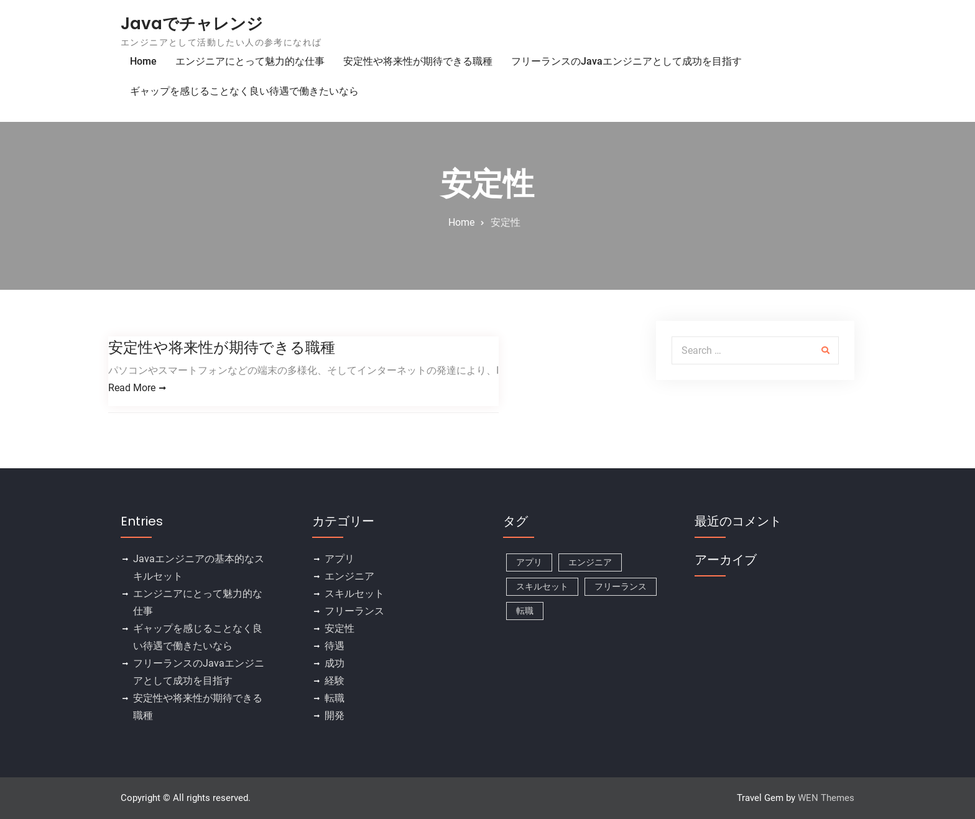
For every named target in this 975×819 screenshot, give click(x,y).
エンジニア (349, 577)
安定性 (339, 629)
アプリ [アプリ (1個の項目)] (529, 563)
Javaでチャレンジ (192, 23)
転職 (334, 699)
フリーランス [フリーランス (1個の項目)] (620, 587)
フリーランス (354, 612)
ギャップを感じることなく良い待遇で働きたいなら (244, 91)
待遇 (334, 646)
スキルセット (354, 594)
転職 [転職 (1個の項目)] (525, 611)
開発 (334, 716)
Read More (131, 388)
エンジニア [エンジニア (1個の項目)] (590, 563)
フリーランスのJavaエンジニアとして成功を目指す (626, 61)
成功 (334, 664)
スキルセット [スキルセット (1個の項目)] (542, 587)
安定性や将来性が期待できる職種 (417, 61)
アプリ (339, 559)
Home (143, 61)
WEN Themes (826, 798)
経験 (334, 681)
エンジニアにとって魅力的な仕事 (250, 61)
